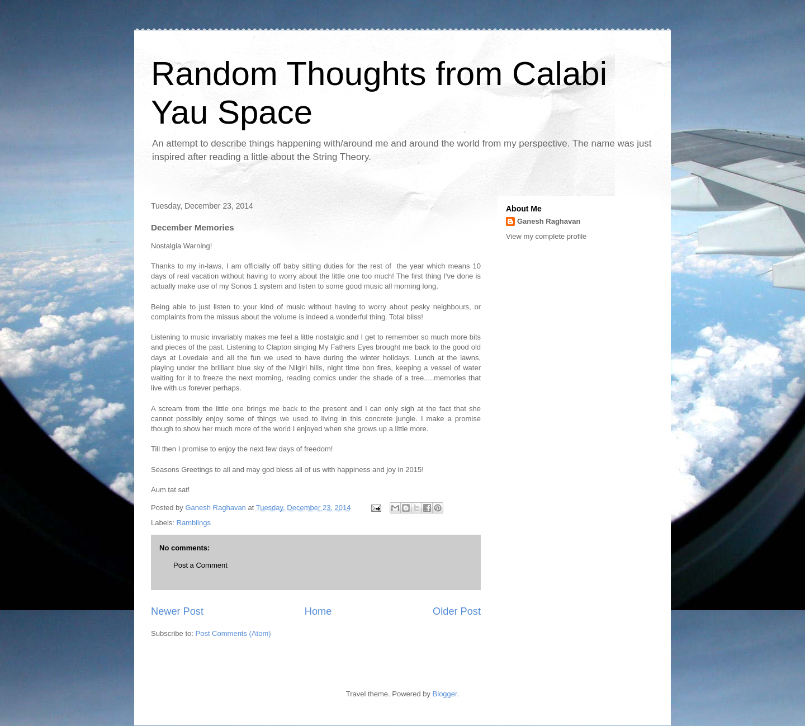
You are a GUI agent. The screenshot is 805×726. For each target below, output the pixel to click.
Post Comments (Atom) (233, 633)
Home (318, 611)
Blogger (445, 694)
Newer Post (177, 611)
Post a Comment (200, 565)
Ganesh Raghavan (548, 221)
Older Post (457, 611)
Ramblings (194, 522)
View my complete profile (546, 236)
